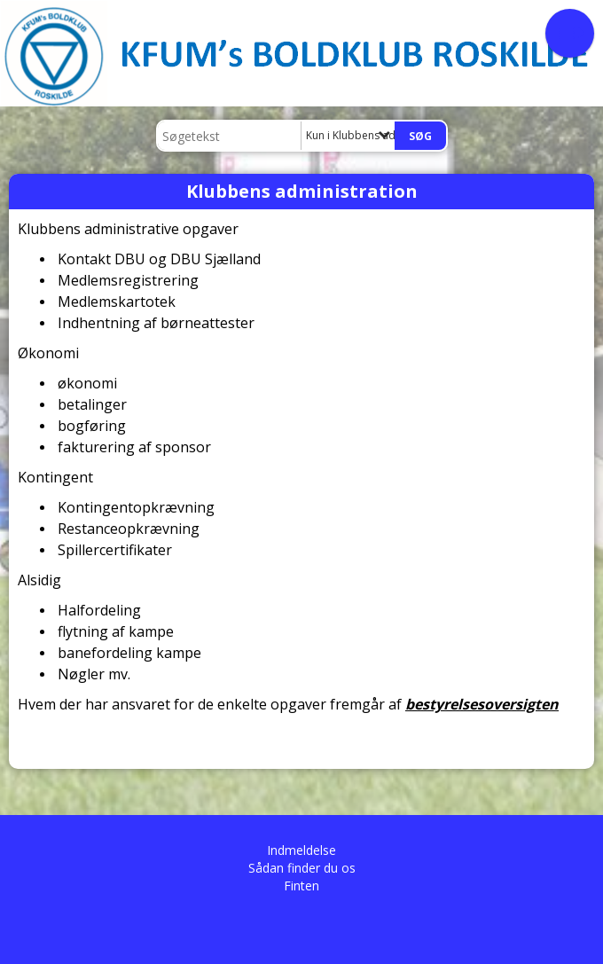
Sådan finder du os (302, 867)
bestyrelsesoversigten (482, 704)
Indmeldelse (301, 850)
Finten (301, 885)
